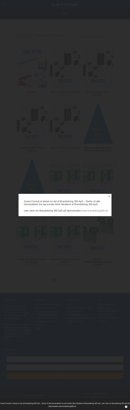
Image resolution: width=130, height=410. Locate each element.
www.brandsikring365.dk (95, 210)
